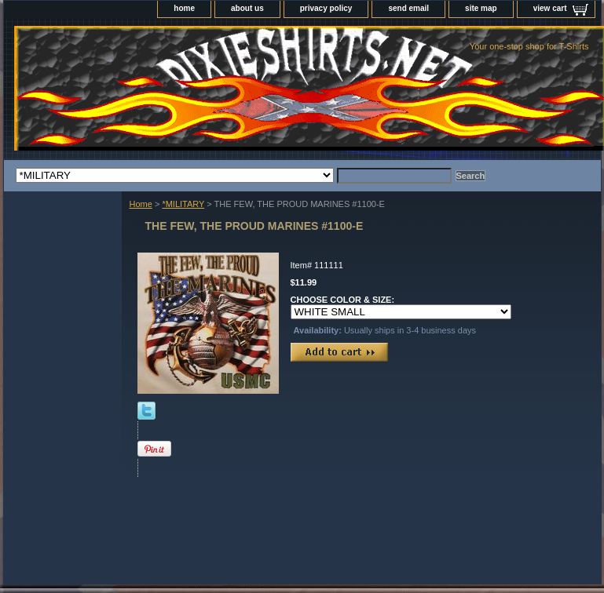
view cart (550, 8)
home (184, 8)
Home (141, 204)
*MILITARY (183, 204)
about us (247, 8)
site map (481, 8)
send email (408, 8)
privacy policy (326, 8)
